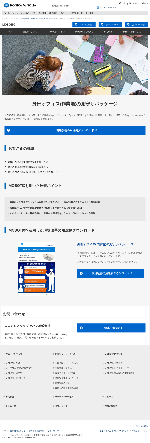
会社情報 (89, 13)
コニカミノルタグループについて (114, 430)
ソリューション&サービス (24, 13)
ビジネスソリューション (11, 18)
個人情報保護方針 (36, 430)
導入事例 (53, 13)
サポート (64, 13)
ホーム (7, 13)
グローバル (105, 7)
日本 (114, 7)
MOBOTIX (35, 18)
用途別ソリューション (48, 18)
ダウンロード (77, 13)
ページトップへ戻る (140, 426)
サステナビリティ (139, 430)
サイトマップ (53, 430)
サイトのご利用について (15, 430)
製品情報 (42, 13)
